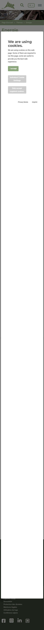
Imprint (34, 102)
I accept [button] (13, 68)
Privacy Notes (23, 102)
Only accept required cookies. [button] (17, 89)
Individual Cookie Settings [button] (17, 79)
